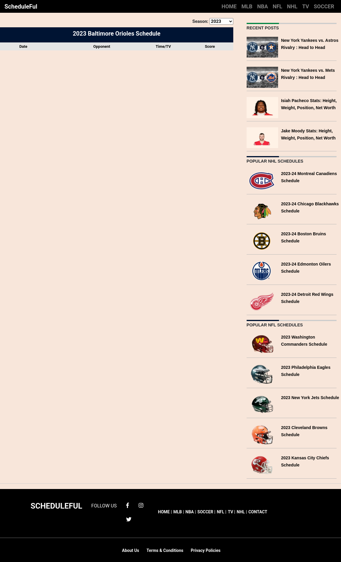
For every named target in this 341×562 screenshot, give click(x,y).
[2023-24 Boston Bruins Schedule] (262, 240)
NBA (262, 6)
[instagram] (141, 505)
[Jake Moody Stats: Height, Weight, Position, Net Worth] (262, 137)
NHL (292, 6)
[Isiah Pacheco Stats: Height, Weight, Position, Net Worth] (262, 107)
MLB (246, 6)
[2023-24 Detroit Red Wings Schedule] (262, 301)
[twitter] (128, 519)
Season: (200, 21)
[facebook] (127, 505)
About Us (130, 550)
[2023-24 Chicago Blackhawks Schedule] (262, 210)
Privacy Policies (206, 550)
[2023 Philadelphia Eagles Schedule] (262, 374)
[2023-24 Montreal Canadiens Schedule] (262, 180)
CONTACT (257, 511)
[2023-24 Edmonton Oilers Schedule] (262, 270)
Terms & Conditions (165, 550)
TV (305, 6)
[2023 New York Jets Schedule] (262, 404)
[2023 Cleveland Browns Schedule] (262, 434)
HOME (229, 6)
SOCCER (324, 6)
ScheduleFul (20, 6)
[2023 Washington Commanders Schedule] (262, 343)
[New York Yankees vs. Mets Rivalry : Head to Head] (262, 77)
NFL (277, 6)
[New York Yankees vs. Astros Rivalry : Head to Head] (262, 47)
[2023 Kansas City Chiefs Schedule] (262, 464)
